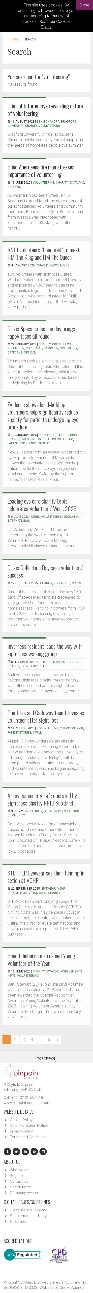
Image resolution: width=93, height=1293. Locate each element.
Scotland (76, 182)
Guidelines (18, 1221)
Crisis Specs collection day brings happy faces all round (41, 332)
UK (9, 187)
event (64, 265)
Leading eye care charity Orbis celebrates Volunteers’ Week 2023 (41, 504)
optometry (68, 348)
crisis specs (61, 344)
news (17, 187)
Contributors (20, 1187)
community (16, 815)
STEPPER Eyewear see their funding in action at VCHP (45, 876)
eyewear (49, 888)
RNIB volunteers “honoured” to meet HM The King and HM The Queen (43, 253)
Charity (31, 126)
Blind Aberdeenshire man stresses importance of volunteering (40, 170)
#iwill (37, 732)
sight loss (71, 662)
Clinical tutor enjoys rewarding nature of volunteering (45, 109)
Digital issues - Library (28, 1210)
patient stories (19, 732)
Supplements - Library (28, 1216)
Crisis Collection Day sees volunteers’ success (45, 571)
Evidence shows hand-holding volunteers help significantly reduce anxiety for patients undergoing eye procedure (42, 415)
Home (15, 39)
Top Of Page (46, 1056)
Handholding (67, 435)
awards (52, 971)
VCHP (60, 888)
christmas (34, 348)
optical (30, 352)
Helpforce (47, 435)
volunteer (15, 348)
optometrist (17, 893)
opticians (14, 352)
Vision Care (38, 893)
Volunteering (49, 126)
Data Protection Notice (29, 1125)
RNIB (41, 662)
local (48, 811)
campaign (51, 348)
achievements (71, 971)
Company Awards (24, 1193)
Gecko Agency (72, 1287)
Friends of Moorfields (38, 439)
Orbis (35, 516)
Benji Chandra (48, 121)
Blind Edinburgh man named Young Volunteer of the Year (41, 959)
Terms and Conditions (28, 1137)
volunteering (47, 728)
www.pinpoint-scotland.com (27, 1102)
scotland (71, 811)
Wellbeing (65, 439)
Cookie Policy (21, 1120)
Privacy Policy (21, 1131)
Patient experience (22, 443)
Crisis (76, 583)
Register (17, 1175)
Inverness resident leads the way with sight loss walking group (45, 650)
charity (62, 182)
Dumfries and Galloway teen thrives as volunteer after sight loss (45, 716)
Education (72, 516)
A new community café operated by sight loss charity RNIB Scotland (42, 799)
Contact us (19, 1181)
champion (67, 728)
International (18, 520)
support (37, 666)
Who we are (20, 1170)
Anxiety (44, 443)
